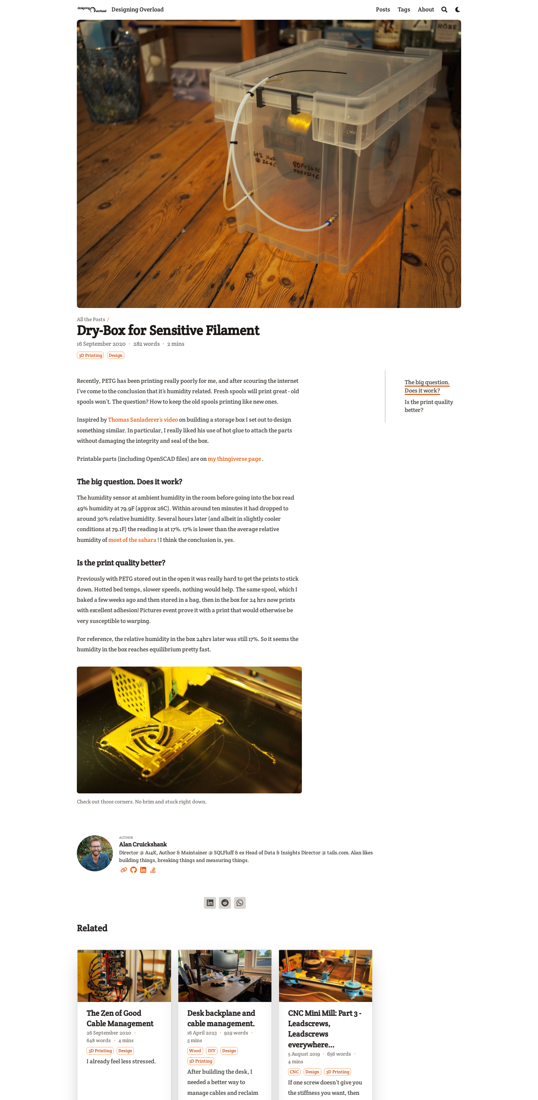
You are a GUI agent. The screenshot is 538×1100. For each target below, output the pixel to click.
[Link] (124, 869)
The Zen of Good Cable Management (120, 1018)
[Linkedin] (143, 869)
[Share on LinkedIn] (210, 903)
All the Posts (91, 319)
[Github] (133, 869)
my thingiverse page (234, 459)
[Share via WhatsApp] (240, 903)
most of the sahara (132, 540)
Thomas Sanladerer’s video (143, 419)
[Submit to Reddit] (225, 903)
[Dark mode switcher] (458, 9)
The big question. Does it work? (427, 386)
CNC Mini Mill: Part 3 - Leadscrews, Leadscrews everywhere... (324, 1029)
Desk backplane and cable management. (221, 1018)
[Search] (444, 9)
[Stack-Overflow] (153, 869)
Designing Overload (137, 9)
